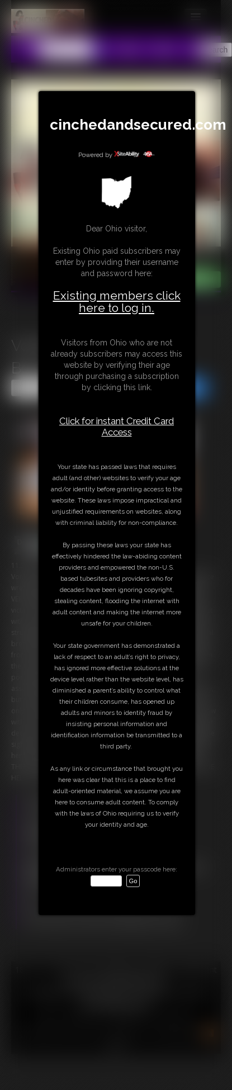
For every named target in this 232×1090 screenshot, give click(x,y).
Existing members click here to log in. (117, 301)
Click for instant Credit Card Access (116, 426)
